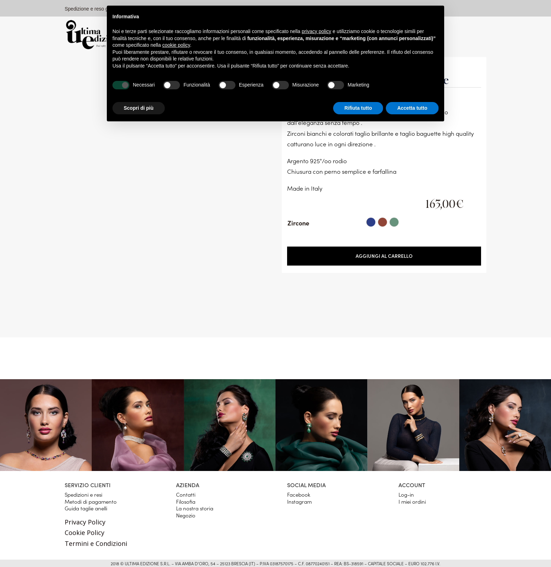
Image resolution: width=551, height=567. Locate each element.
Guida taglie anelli (86, 508)
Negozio (185, 515)
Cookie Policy (84, 532)
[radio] (371, 222)
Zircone (298, 222)
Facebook (298, 494)
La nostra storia (194, 508)
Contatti (185, 494)
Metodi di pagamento (91, 501)
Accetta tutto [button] (412, 108)
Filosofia (185, 501)
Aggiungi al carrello (384, 255)
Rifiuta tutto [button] (358, 108)
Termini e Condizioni (96, 543)
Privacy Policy (85, 522)
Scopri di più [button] (139, 108)
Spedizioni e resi (83, 494)
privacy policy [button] (316, 31)
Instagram (299, 501)
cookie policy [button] (176, 45)
